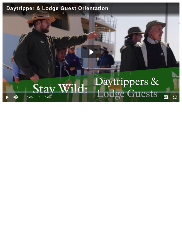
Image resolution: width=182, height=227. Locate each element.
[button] (16, 97)
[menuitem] (165, 97)
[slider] (91, 92)
